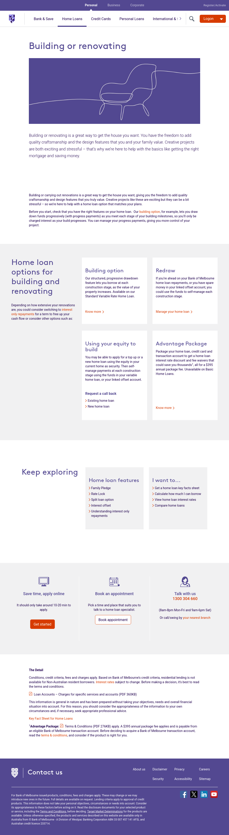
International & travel (169, 19)
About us (139, 769)
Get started (42, 624)
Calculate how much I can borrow (178, 494)
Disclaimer (160, 769)
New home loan (98, 406)
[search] (193, 19)
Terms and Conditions (53, 811)
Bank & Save (43, 19)
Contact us (45, 772)
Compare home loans (169, 505)
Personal (91, 5)
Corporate (137, 5)
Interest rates (105, 682)
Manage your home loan (174, 311)
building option (149, 212)
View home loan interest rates (175, 499)
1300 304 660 (185, 598)
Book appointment (113, 620)
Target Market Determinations (105, 811)
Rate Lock (98, 494)
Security (158, 779)
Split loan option (102, 499)
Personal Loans (131, 19)
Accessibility (183, 779)
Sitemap (204, 779)
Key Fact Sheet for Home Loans (51, 718)
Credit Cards (101, 19)
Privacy (179, 769)
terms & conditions (54, 735)
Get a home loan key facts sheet (177, 488)
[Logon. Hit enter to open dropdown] (213, 19)
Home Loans (72, 19)
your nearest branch (196, 617)
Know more (94, 311)
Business (114, 5)
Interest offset (101, 505)
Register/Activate (215, 5)
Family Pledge (101, 488)
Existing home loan (101, 400)
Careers (204, 769)
